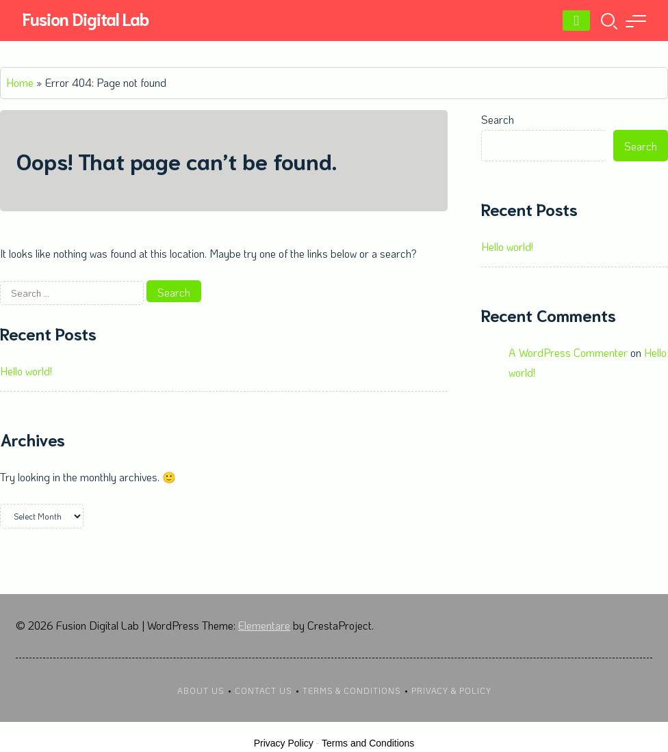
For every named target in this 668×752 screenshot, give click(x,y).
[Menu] (576, 20)
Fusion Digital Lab (85, 18)
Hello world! (26, 371)
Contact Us (263, 690)
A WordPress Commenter (568, 352)
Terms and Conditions (368, 743)
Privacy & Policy (451, 690)
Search (497, 119)
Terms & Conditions (351, 690)
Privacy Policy (283, 743)
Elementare (264, 625)
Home (20, 82)
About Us (200, 690)
